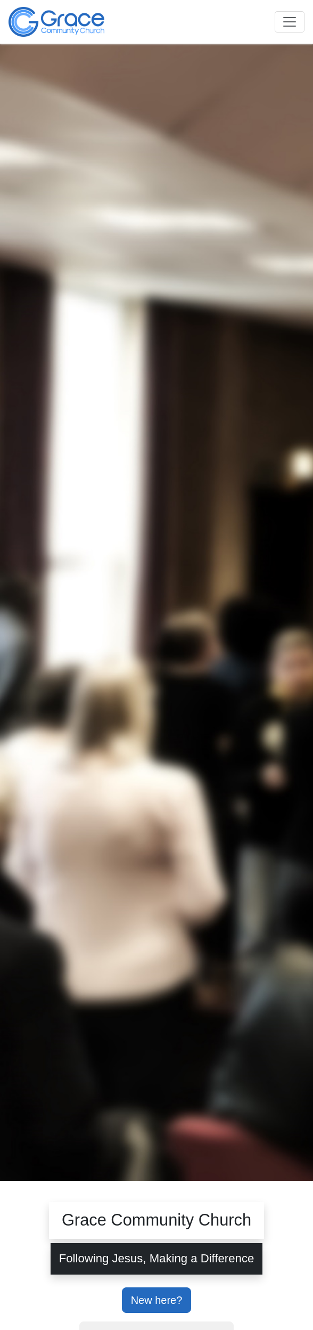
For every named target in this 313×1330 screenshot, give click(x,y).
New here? (157, 1300)
